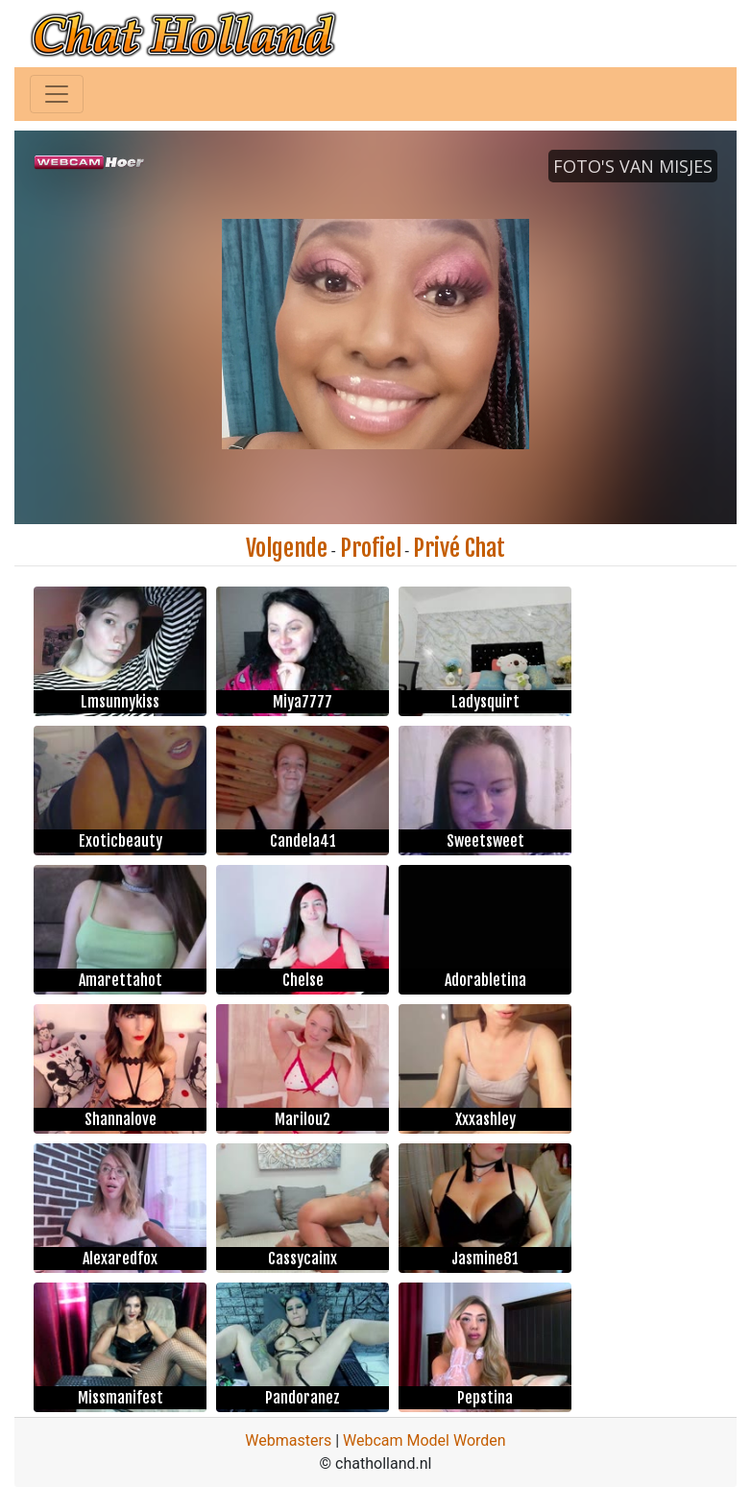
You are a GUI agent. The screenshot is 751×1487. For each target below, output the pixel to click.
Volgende (286, 548)
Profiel (370, 548)
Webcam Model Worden (424, 1440)
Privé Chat (459, 548)
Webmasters (288, 1440)
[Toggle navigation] (57, 94)
